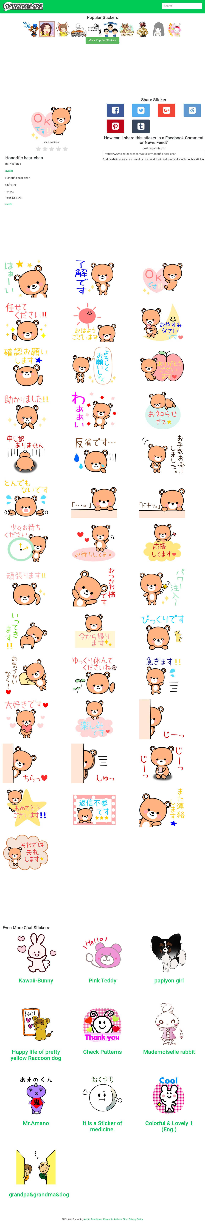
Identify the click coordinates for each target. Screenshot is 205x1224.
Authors (118, 1219)
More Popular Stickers (102, 40)
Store (125, 1219)
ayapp (9, 171)
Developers (96, 1219)
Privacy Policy (136, 1219)
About (87, 1219)
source (8, 204)
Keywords (108, 1219)
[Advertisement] (102, 72)
